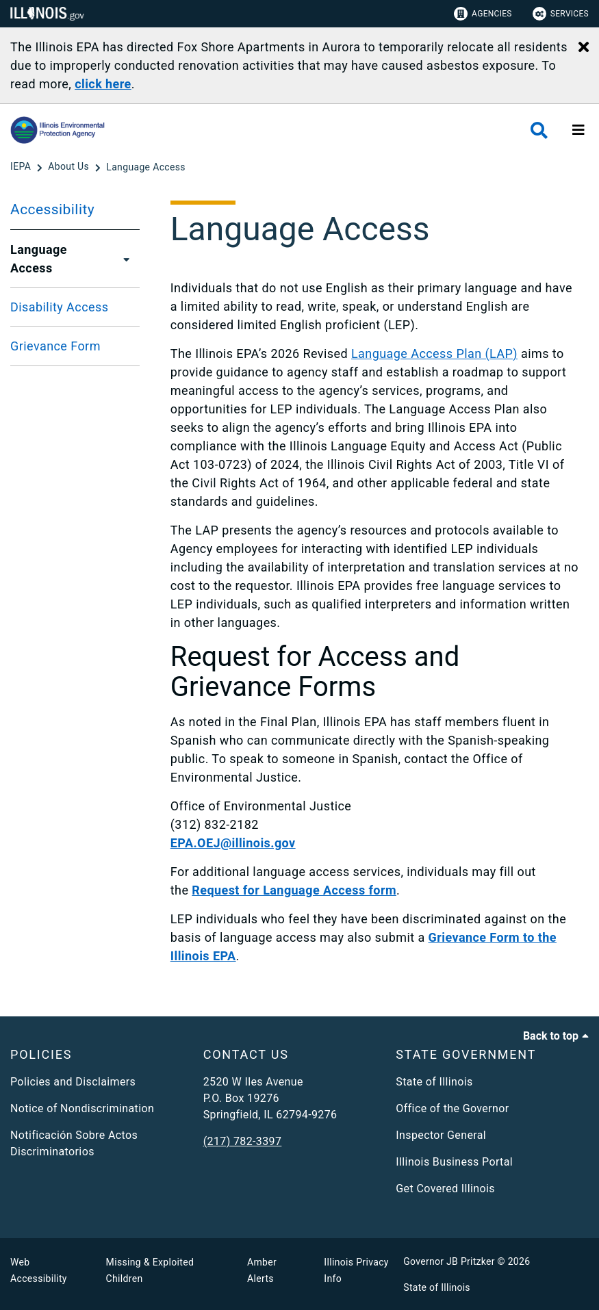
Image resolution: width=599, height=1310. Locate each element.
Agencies (483, 14)
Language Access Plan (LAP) (434, 353)
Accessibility (52, 209)
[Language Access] (146, 167)
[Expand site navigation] (578, 130)
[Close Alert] (583, 48)
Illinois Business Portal (454, 1161)
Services (561, 14)
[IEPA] (22, 167)
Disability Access (59, 307)
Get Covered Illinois (445, 1188)
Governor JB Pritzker (449, 1261)
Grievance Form (55, 346)
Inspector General (441, 1135)
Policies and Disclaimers (73, 1081)
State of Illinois (434, 1081)
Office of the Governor (452, 1108)
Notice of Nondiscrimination (82, 1108)
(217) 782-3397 (242, 1141)
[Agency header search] (539, 130)
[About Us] (70, 167)
